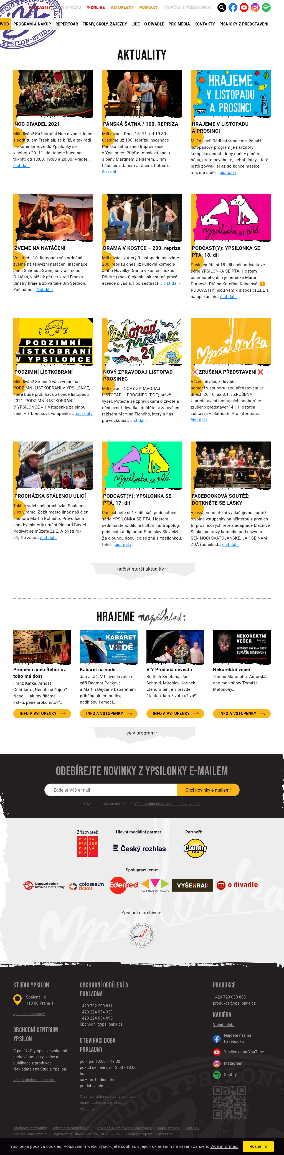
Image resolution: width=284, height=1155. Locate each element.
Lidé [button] (135, 24)
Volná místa (224, 1025)
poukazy (149, 7)
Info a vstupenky (38, 713)
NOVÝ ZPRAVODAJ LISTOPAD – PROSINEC (140, 375)
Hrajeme (116, 617)
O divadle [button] (154, 24)
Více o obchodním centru (34, 1080)
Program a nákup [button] (32, 24)
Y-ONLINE (96, 7)
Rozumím (258, 1146)
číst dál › (21, 165)
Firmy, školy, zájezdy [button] (105, 24)
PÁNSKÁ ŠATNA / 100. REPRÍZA (140, 124)
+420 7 (219, 997)
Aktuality (142, 55)
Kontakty (204, 24)
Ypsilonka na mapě (29, 1014)
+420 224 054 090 (96, 1018)
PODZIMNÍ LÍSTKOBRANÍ (43, 372)
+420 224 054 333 (96, 1012)
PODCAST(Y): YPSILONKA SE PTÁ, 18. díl (226, 251)
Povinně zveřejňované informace (124, 1128)
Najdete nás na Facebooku (232, 1038)
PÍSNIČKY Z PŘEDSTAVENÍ (243, 24)
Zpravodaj (69, 7)
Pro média (179, 24)
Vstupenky (122, 7)
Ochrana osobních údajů (72, 1128)
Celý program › (142, 733)
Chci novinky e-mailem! (208, 790)
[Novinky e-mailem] (110, 790)
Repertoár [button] (66, 24)
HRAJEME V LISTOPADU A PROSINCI (220, 127)
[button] (221, 7)
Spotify (225, 1075)
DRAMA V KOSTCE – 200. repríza (142, 248)
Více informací (225, 1146)
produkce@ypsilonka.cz (234, 1003)
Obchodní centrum (35, 1030)
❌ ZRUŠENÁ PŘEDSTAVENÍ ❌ (227, 372)
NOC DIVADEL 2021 (37, 124)
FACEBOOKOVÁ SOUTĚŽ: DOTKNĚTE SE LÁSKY (221, 499)
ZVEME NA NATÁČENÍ (39, 248)
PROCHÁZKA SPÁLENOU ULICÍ (50, 496)
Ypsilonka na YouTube (238, 1052)
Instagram (227, 1063)
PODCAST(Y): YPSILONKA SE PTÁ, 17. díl (137, 499)
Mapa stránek (168, 1128)
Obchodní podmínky (30, 1128)
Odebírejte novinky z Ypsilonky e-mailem (142, 771)
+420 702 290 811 (96, 1006)
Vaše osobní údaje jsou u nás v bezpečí (167, 804)
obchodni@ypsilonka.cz (101, 1024)
